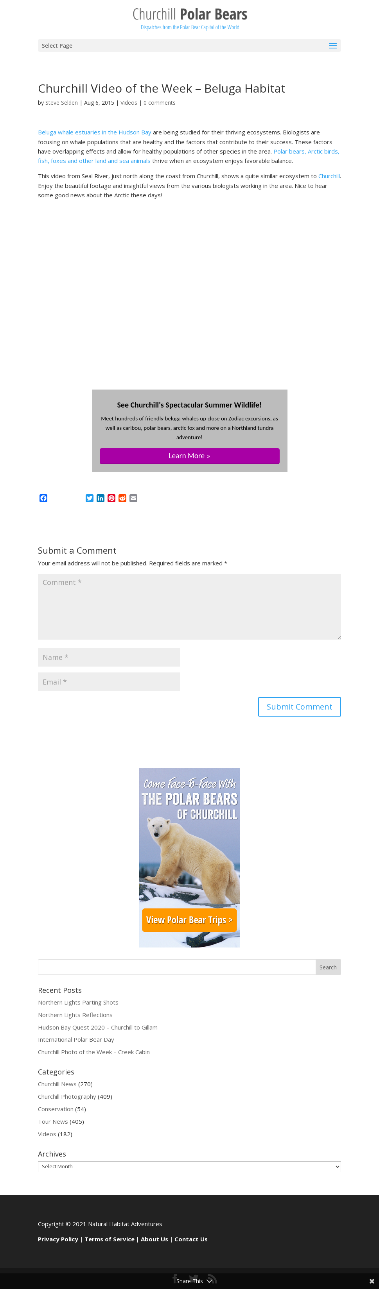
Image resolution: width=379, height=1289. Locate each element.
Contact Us (191, 1239)
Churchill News (57, 1084)
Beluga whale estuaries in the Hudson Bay (94, 132)
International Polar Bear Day (76, 1039)
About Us (154, 1239)
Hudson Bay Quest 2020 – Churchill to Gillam (98, 1027)
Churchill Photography (67, 1096)
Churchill (329, 176)
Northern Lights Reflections (75, 1015)
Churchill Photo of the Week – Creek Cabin (94, 1052)
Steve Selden (61, 102)
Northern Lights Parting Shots (78, 1002)
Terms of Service (109, 1239)
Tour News (53, 1121)
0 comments (160, 102)
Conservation (56, 1109)
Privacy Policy (58, 1239)
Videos (128, 102)
